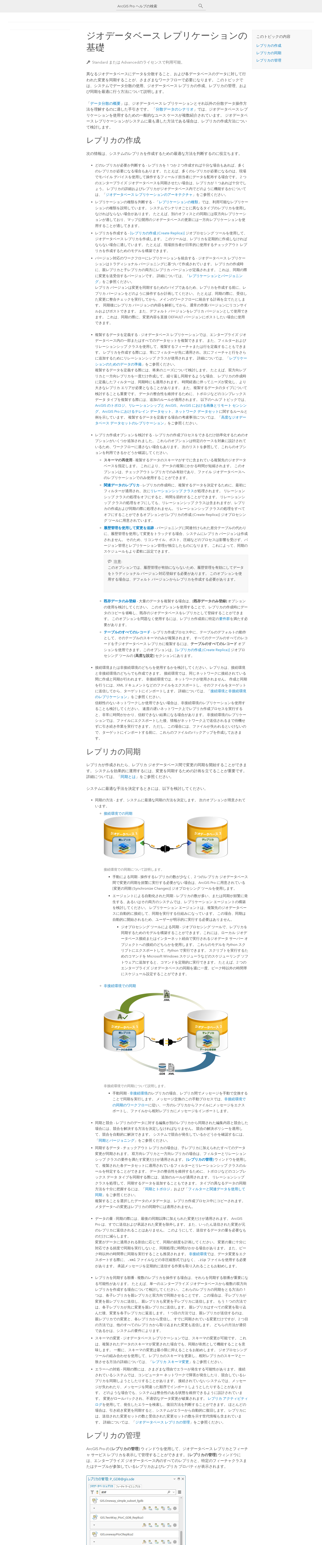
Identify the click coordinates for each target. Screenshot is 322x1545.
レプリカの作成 (268, 45)
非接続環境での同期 (120, 986)
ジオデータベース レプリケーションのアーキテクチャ (149, 194)
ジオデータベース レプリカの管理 (162, 1422)
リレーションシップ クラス (172, 491)
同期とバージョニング (116, 1140)
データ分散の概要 (105, 103)
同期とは (128, 776)
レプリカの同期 (268, 53)
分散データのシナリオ (175, 109)
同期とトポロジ (157, 1189)
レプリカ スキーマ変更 (170, 1362)
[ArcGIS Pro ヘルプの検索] (156, 6)
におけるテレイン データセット (137, 411)
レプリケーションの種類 (178, 202)
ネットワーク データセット (197, 411)
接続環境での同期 (118, 813)
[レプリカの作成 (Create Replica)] (157, 233)
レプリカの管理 (268, 60)
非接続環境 (139, 1093)
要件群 (224, 619)
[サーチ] (201, 6)
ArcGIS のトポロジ (110, 405)
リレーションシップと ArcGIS (152, 405)
